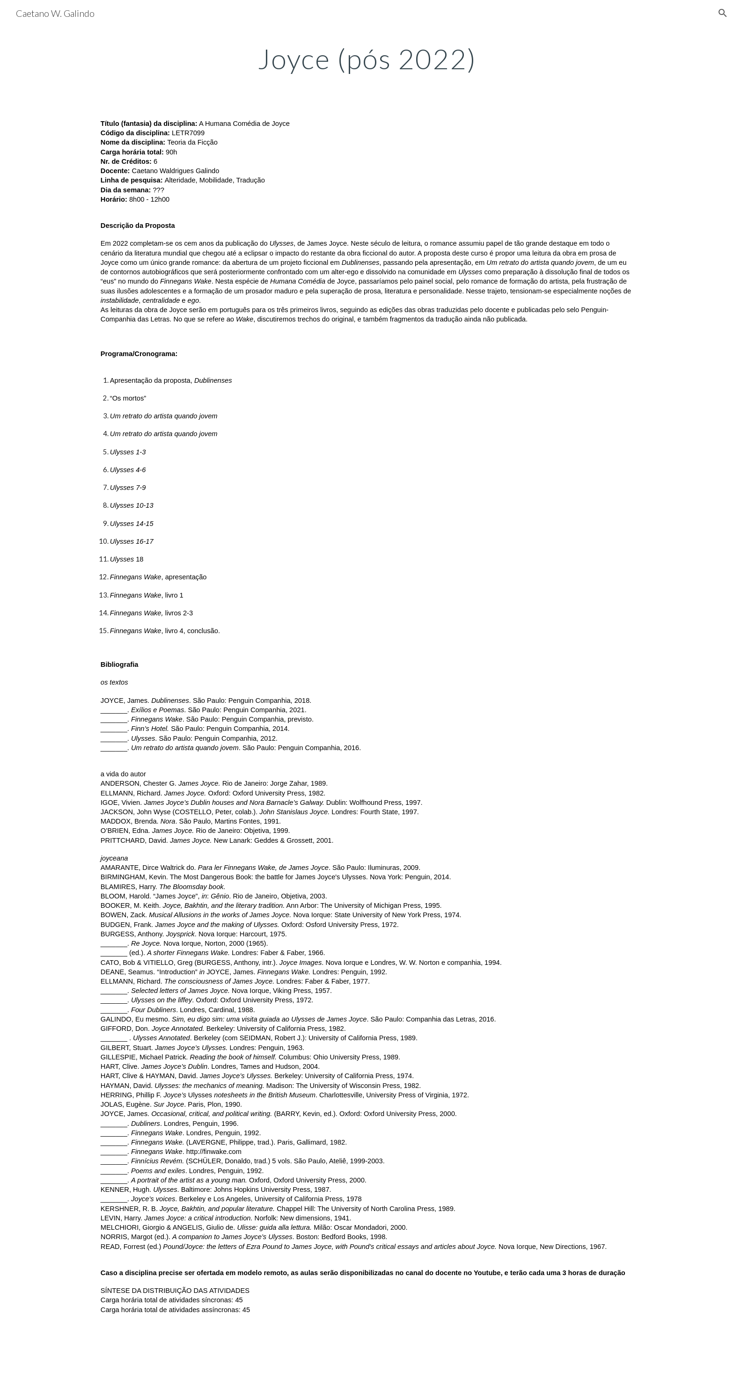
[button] (723, 13)
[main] (367, 58)
